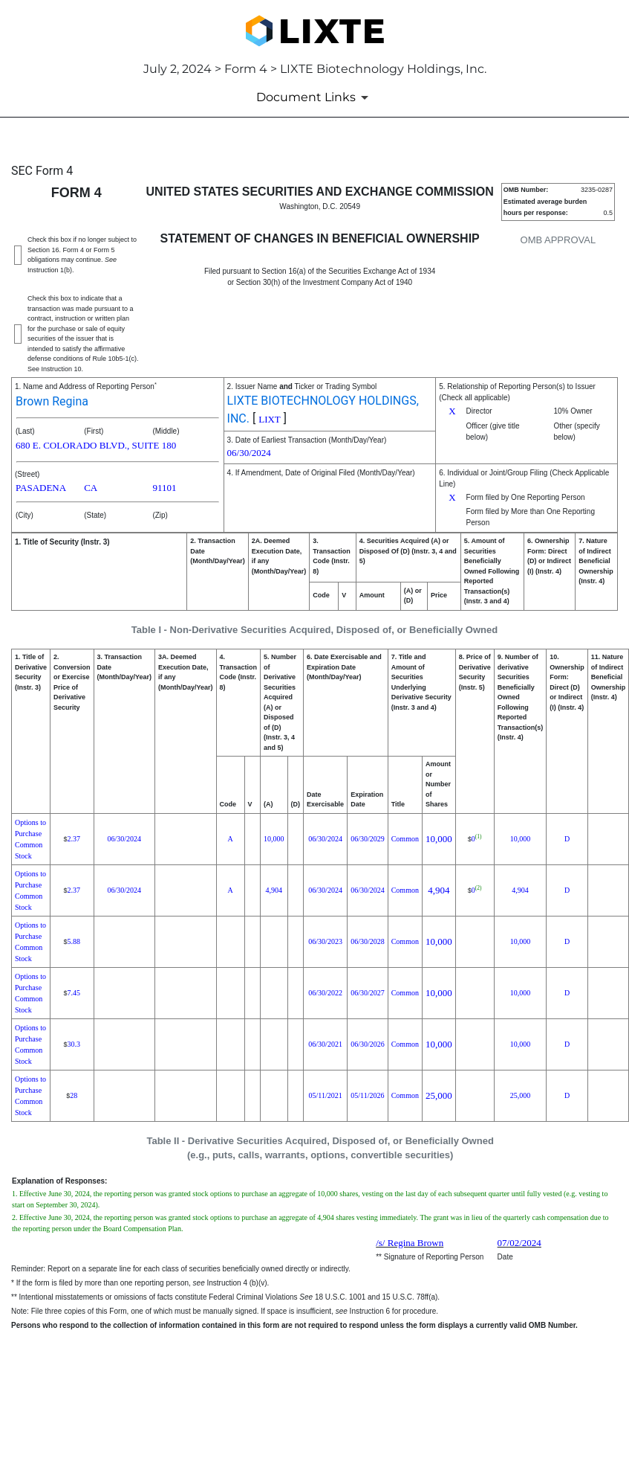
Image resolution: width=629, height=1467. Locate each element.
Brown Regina (52, 401)
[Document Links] (315, 97)
